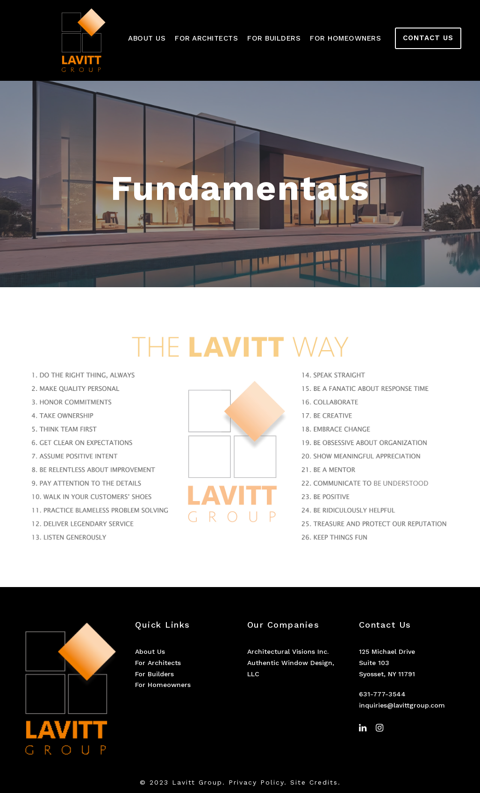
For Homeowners (345, 38)
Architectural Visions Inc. (288, 651)
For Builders (274, 38)
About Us (146, 38)
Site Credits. (315, 782)
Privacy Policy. (258, 782)
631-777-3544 (382, 694)
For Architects (206, 38)
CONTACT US (428, 38)
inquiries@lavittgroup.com (402, 705)
